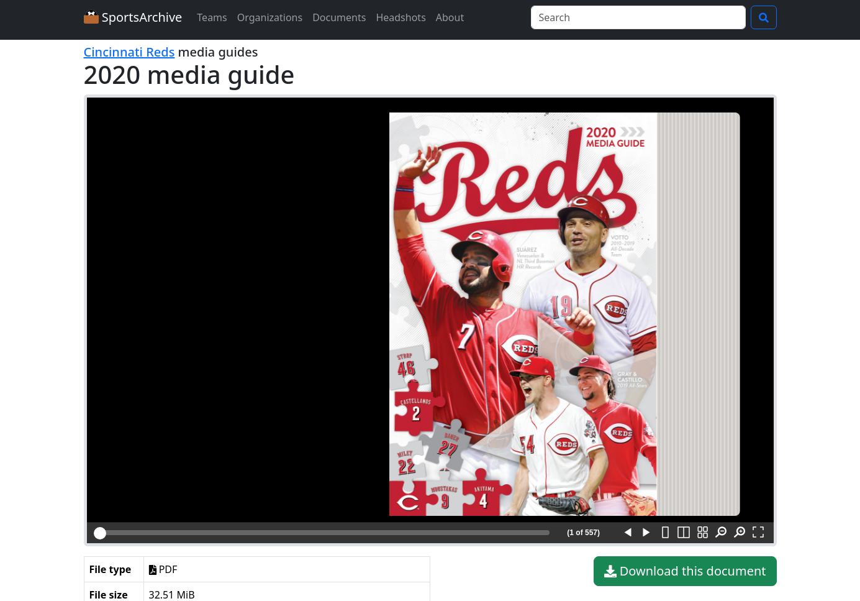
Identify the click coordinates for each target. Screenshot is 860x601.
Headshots (400, 17)
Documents (339, 17)
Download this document (685, 571)
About (450, 17)
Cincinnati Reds (129, 52)
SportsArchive (133, 17)
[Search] (638, 17)
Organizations (269, 17)
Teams (212, 17)
